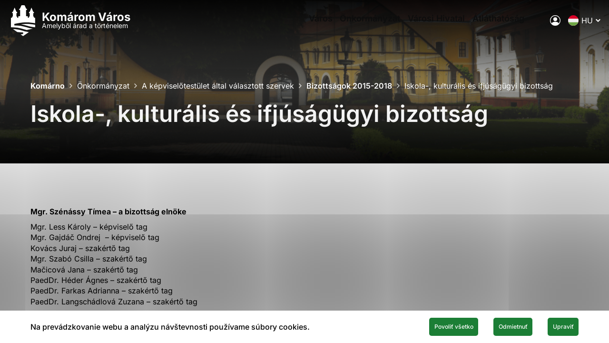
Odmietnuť (489, 325)
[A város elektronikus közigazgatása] (533, 26)
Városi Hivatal (419, 26)
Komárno (47, 86)
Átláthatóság (488, 26)
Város (290, 26)
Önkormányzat (346, 26)
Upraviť (555, 325)
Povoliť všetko (410, 325)
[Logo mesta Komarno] (91, 26)
